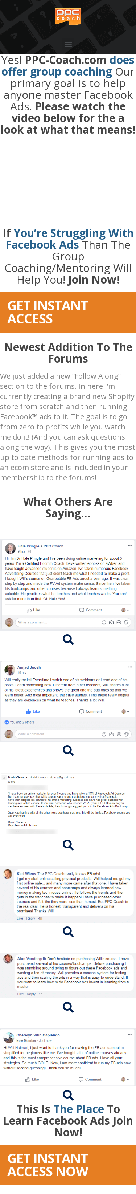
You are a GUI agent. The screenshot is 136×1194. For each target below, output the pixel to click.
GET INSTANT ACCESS (47, 312)
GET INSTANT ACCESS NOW (47, 1164)
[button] (68, 44)
